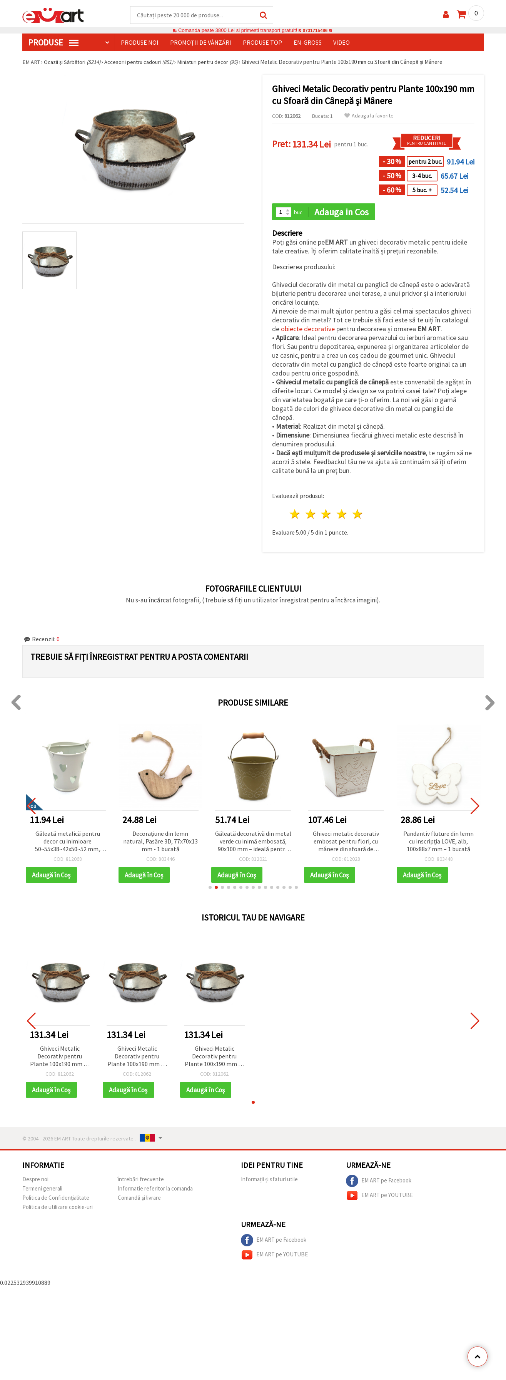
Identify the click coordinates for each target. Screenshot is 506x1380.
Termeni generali (42, 1190)
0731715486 (315, 31)
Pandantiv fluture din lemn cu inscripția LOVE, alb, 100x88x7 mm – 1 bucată (438, 841)
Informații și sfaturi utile (269, 1180)
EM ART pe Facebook (378, 1182)
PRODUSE (53, 42)
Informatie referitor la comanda (155, 1190)
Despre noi (35, 1180)
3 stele (326, 515)
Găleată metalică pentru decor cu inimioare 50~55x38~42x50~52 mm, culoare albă (67, 842)
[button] (210, 888)
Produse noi (140, 43)
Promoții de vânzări (200, 43)
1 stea (295, 515)
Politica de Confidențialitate (55, 1199)
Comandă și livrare (139, 1199)
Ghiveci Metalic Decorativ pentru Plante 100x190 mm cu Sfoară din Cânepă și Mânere (59, 1058)
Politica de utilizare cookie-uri (57, 1208)
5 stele (358, 515)
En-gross (308, 43)
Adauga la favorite (369, 116)
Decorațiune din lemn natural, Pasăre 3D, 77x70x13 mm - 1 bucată (160, 841)
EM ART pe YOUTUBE (379, 1197)
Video (341, 43)
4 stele (342, 515)
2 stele (311, 515)
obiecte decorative (308, 329)
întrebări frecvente (141, 1180)
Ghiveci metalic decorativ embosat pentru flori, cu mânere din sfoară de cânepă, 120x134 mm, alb (346, 842)
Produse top (262, 43)
